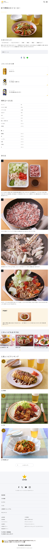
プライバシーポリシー (28, 521)
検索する (44, 2)
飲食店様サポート (4, 528)
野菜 (28, 42)
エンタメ (3, 502)
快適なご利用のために (28, 519)
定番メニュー (39, 42)
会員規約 (3, 524)
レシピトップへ (25, 465)
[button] (47, 340)
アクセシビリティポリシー (29, 524)
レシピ (2, 505)
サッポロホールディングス (6, 534)
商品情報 (3, 495)
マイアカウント (4, 521)
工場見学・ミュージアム (6, 509)
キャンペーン (4, 512)
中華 (23, 42)
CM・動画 (3, 498)
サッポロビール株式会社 (6, 532)
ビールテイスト (5, 42)
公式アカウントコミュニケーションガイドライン (33, 526)
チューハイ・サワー (15, 42)
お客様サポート (4, 526)
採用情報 (3, 519)
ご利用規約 (26, 517)
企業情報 (3, 517)
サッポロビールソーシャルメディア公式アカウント (24, 490)
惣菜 (33, 42)
